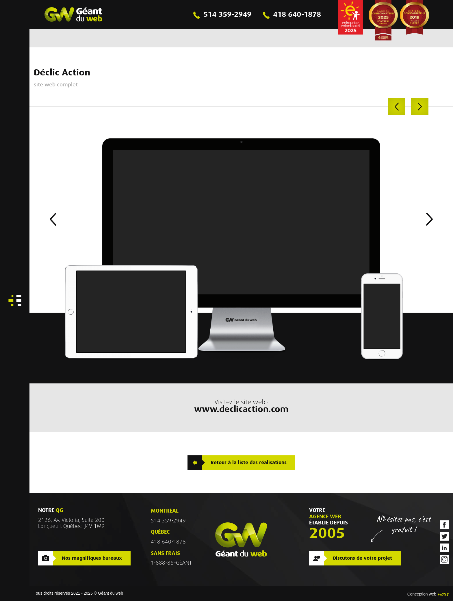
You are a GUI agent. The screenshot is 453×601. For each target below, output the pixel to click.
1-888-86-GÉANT (171, 563)
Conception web (421, 594)
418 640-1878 (168, 542)
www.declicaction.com (241, 409)
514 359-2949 (168, 521)
